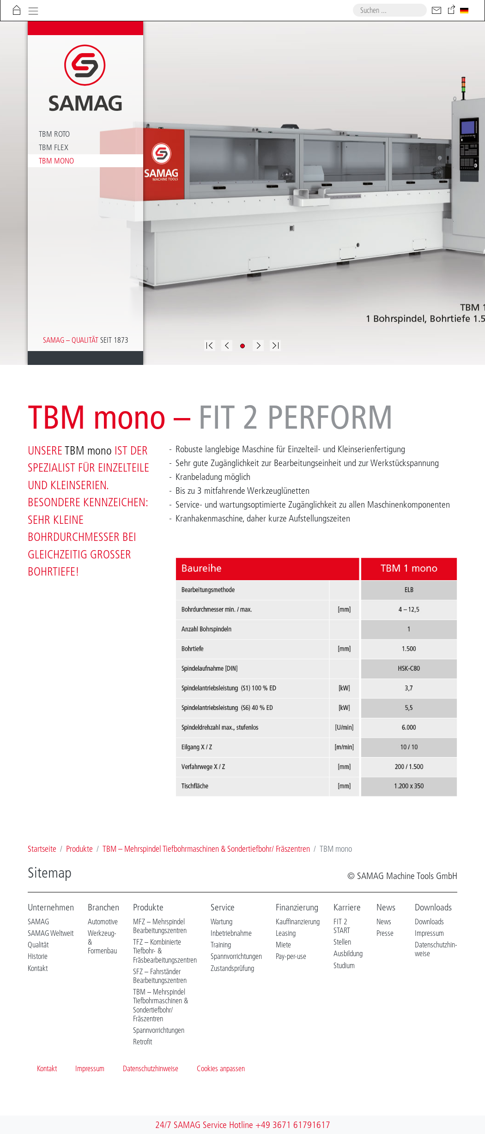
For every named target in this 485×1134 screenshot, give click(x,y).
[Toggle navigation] (33, 10)
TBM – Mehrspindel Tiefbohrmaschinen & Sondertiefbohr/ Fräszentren (160, 1005)
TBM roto (54, 134)
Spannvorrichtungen (158, 1030)
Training (221, 944)
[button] (226, 345)
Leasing (286, 933)
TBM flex (53, 147)
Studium (344, 965)
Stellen (342, 941)
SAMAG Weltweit (50, 933)
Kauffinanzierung (298, 921)
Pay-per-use (291, 956)
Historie (38, 956)
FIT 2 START (341, 926)
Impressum (429, 933)
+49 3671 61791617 (292, 1124)
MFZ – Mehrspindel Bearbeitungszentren (160, 926)
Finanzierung (297, 907)
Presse (385, 933)
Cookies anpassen (221, 1068)
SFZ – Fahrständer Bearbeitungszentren (160, 976)
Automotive (103, 921)
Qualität (38, 944)
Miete (283, 944)
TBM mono (56, 160)
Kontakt (38, 968)
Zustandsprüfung (232, 968)
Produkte (148, 907)
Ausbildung (348, 953)
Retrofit (142, 1041)
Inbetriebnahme (231, 933)
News (385, 907)
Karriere (347, 907)
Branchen (103, 907)
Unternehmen (51, 907)
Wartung (221, 921)
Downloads (433, 907)
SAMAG (38, 921)
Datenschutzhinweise (150, 1068)
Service (223, 907)
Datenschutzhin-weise (436, 949)
